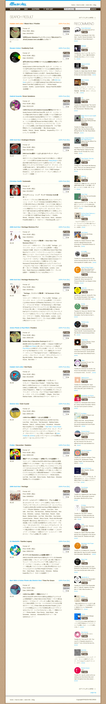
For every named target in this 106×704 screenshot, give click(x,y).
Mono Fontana (85, 80)
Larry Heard (84, 232)
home (73, 5)
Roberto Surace (85, 668)
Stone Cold (84, 559)
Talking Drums (85, 377)
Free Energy (84, 487)
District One (14, 404)
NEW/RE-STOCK (15, 9)
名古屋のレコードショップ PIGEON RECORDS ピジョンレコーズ (18, 4)
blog (94, 5)
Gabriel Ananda (16, 96)
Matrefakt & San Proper (87, 543)
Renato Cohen (15, 48)
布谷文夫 (83, 176)
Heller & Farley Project (87, 267)
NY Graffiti (84, 251)
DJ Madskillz (14, 541)
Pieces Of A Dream (86, 468)
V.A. (82, 97)
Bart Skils (49, 426)
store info (89, 5)
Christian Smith (16, 181)
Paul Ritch (26, 348)
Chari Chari (84, 194)
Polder (12, 445)
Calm (82, 524)
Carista (83, 614)
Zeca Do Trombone (86, 450)
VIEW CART (48, 9)
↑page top (93, 692)
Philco (83, 360)
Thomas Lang (85, 322)
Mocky (83, 596)
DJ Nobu (83, 505)
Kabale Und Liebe (16, 23)
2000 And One (15, 140)
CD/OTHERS (35, 9)
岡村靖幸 (83, 46)
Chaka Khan (84, 340)
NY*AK (83, 304)
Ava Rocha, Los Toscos (87, 395)
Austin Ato (84, 288)
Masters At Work (85, 64)
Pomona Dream (85, 431)
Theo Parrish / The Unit (87, 158)
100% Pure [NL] (64, 23)
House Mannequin (86, 28)
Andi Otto (83, 650)
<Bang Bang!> (52, 160)
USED (26, 9)
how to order (80, 5)
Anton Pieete (32, 346)
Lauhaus (32, 435)
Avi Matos (83, 413)
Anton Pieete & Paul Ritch (19, 328)
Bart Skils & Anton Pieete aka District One (25, 580)
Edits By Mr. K (85, 577)
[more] (76, 41)
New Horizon (84, 632)
